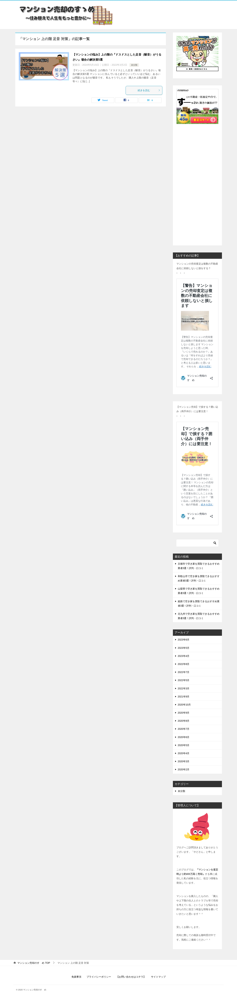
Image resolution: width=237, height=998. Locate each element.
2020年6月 (184, 737)
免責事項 (76, 976)
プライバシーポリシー (99, 976)
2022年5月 (184, 680)
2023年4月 (184, 656)
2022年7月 (184, 672)
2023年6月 (184, 639)
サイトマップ (158, 976)
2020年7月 (184, 728)
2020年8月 (184, 720)
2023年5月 (184, 647)
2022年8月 (184, 664)
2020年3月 (184, 761)
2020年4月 (184, 753)
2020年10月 (184, 704)
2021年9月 (184, 696)
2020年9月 (184, 712)
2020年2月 (184, 769)
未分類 (134, 65)
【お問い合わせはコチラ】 (131, 976)
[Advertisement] (197, 181)
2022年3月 (184, 688)
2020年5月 (184, 745)
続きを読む (149, 90)
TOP (33, 962)
